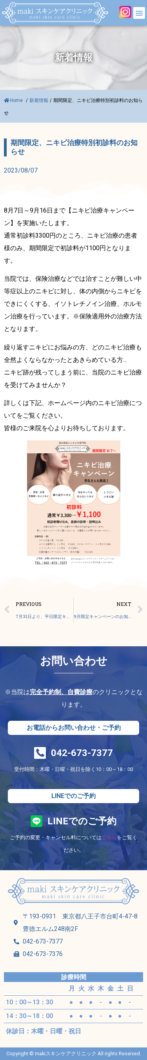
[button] (139, 13)
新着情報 (38, 100)
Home (14, 100)
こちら (109, 837)
